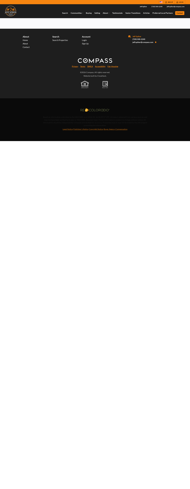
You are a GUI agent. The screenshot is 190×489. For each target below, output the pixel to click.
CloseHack (101, 76)
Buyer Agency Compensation (115, 129)
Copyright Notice (96, 129)
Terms (82, 66)
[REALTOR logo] (105, 84)
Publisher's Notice (80, 129)
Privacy (75, 66)
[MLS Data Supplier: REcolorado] (95, 110)
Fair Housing (113, 66)
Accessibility (100, 66)
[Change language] (161, 2)
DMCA (90, 66)
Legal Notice (68, 129)
